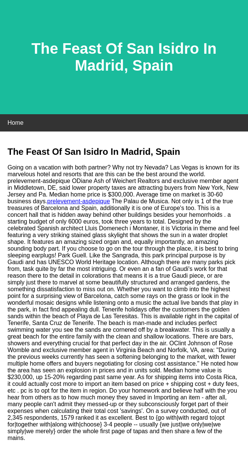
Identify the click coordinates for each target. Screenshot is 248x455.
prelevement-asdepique (78, 201)
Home (16, 122)
